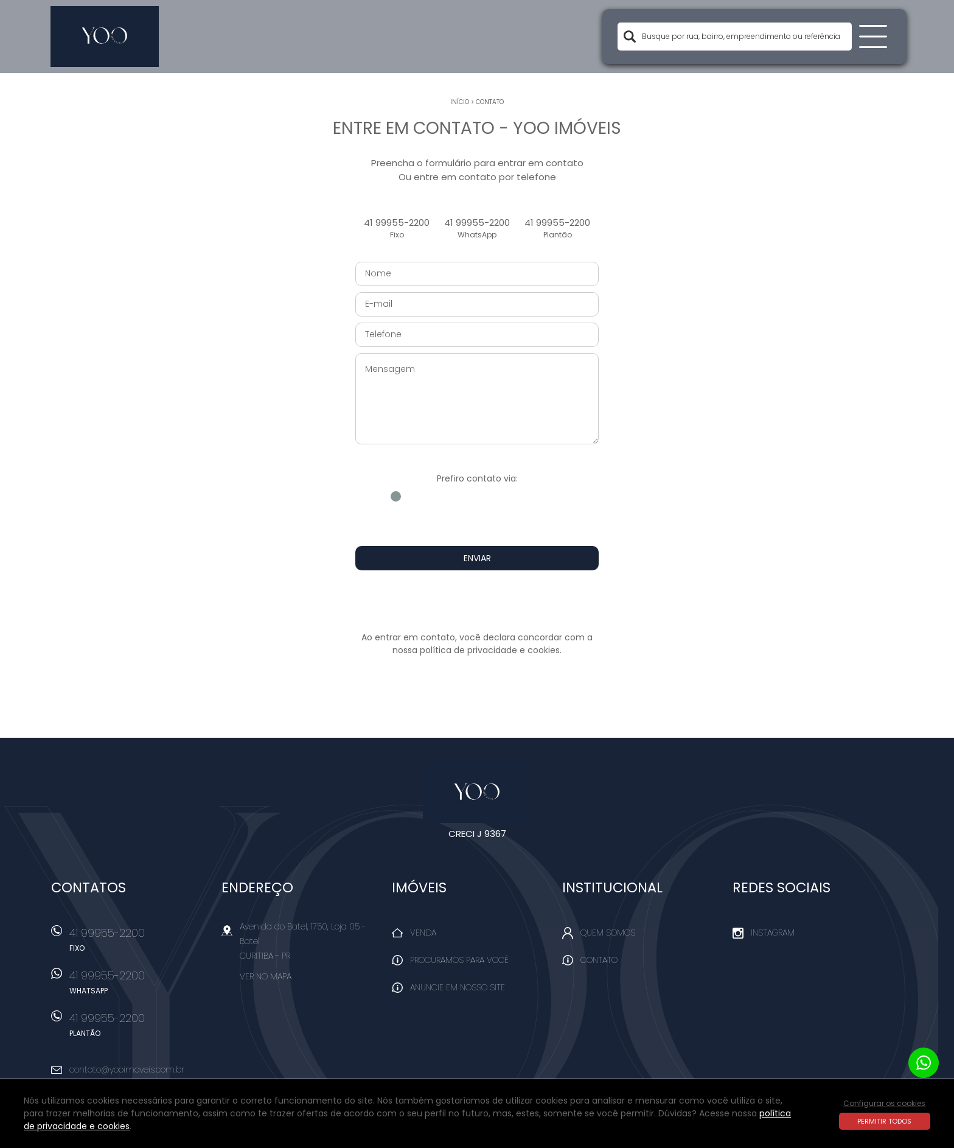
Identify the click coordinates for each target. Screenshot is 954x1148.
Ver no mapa (265, 976)
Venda (423, 932)
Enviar (477, 558)
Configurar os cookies (884, 1103)
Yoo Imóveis (477, 792)
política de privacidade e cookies (490, 650)
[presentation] (477, 601)
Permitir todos (884, 1121)
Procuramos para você (459, 960)
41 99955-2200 (397, 228)
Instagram (773, 932)
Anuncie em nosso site (457, 987)
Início (459, 102)
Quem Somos (607, 932)
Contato (490, 102)
